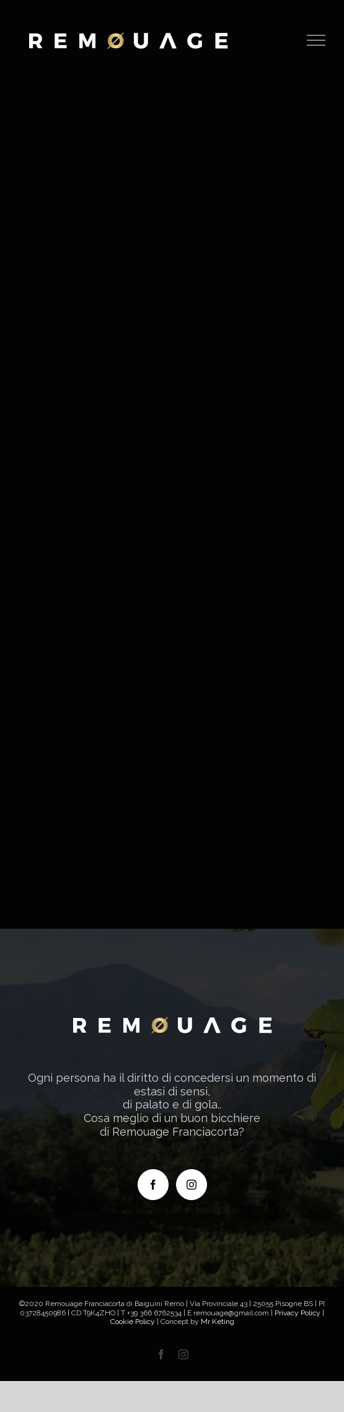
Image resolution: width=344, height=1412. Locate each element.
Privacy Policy (297, 1313)
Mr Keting (217, 1321)
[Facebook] (153, 1184)
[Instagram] (191, 1184)
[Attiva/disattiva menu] (316, 40)
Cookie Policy (132, 1321)
